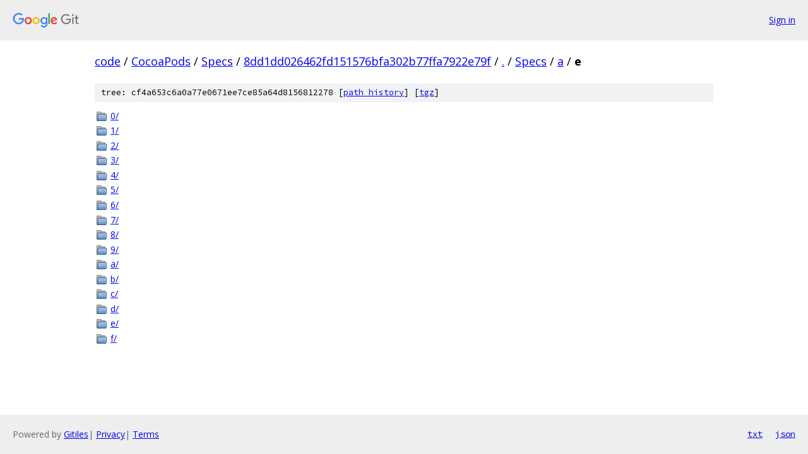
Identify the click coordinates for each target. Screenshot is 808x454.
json (785, 433)
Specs (217, 61)
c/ (114, 294)
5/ (114, 189)
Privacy (110, 434)
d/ (114, 309)
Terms (146, 434)
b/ (114, 279)
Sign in (782, 20)
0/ (114, 116)
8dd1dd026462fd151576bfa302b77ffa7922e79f (367, 61)
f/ (113, 338)
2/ (114, 145)
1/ (114, 130)
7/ (114, 220)
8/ (114, 234)
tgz (426, 92)
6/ (114, 205)
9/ (114, 249)
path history (373, 92)
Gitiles (76, 434)
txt (755, 433)
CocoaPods (161, 61)
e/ (114, 323)
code (108, 61)
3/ (114, 160)
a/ (114, 264)
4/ (114, 175)
